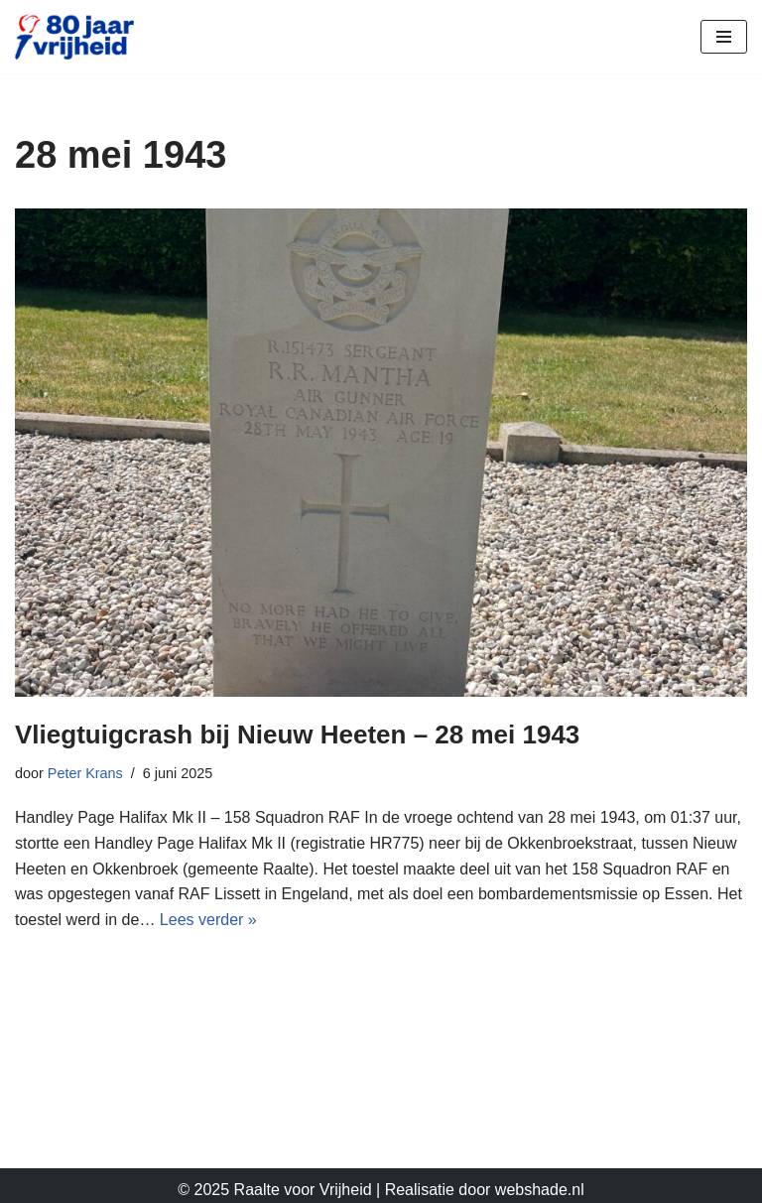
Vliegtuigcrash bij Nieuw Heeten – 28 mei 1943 (297, 734)
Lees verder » (208, 919)
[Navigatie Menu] (723, 37)
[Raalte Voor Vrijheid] (74, 37)
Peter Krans (85, 773)
